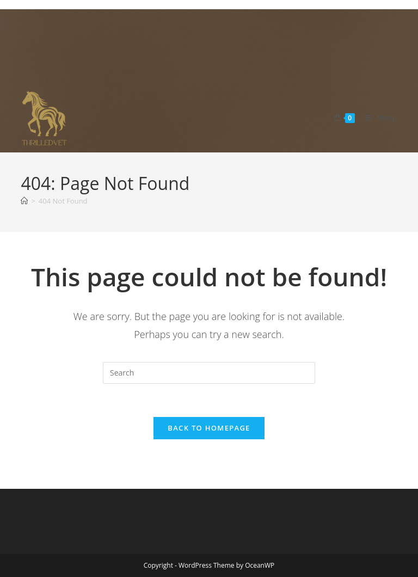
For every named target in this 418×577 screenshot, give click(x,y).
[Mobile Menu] (377, 117)
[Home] (24, 201)
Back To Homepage (209, 428)
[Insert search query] (209, 373)
